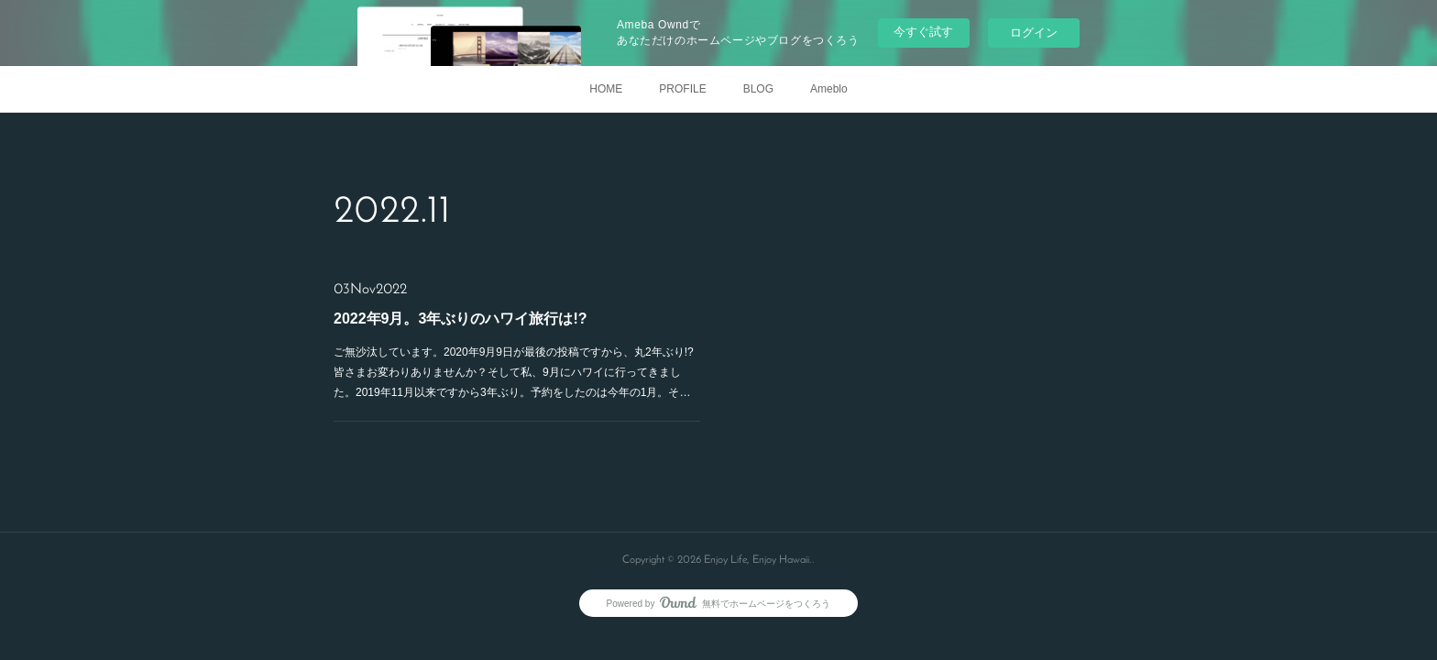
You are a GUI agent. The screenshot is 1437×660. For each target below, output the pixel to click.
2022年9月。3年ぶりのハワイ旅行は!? (460, 318)
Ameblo (829, 88)
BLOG (758, 88)
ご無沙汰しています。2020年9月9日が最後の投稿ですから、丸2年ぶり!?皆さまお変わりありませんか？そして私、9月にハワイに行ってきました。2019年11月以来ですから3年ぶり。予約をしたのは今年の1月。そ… (514, 372)
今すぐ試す (923, 31)
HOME (605, 88)
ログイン (1034, 32)
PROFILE (682, 88)
